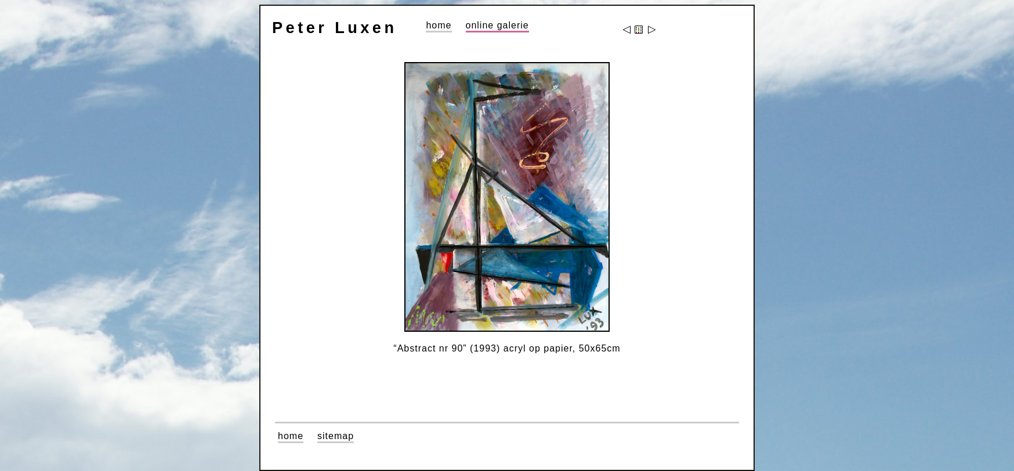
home (438, 25)
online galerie (497, 25)
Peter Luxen (334, 28)
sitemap (335, 436)
